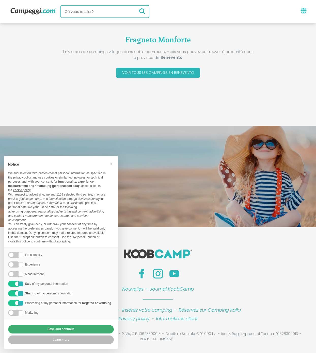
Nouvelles (133, 290)
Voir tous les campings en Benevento (158, 73)
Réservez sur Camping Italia (210, 311)
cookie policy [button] (21, 190)
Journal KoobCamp (172, 290)
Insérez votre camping (147, 311)
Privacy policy (134, 319)
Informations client (177, 319)
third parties (84, 194)
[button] (111, 164)
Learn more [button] (61, 339)
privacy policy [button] (22, 177)
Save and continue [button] (61, 329)
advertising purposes (22, 211)
